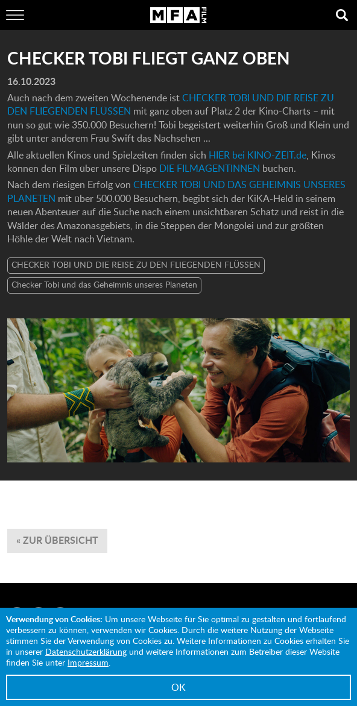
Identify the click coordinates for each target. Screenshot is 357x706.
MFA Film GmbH (178, 15)
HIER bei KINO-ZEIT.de (257, 155)
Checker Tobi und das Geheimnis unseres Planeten (104, 284)
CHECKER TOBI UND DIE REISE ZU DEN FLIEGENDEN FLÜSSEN (136, 264)
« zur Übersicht (57, 540)
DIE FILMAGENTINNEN (210, 168)
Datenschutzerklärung (86, 651)
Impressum (88, 662)
